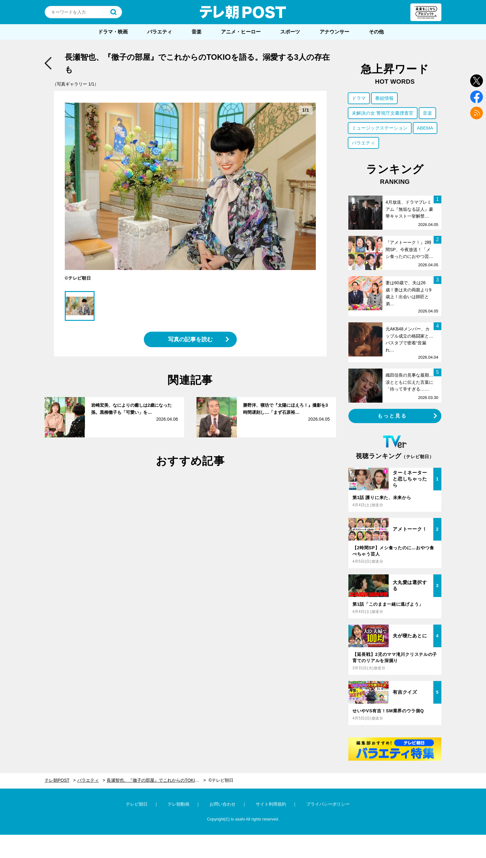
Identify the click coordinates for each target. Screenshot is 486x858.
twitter (476, 80)
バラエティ (159, 31)
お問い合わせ (223, 804)
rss (476, 113)
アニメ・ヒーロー (241, 31)
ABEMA (425, 127)
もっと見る (392, 415)
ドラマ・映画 (113, 31)
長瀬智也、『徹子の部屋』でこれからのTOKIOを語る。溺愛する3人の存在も (156, 780)
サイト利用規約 (271, 804)
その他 (376, 31)
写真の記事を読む (190, 339)
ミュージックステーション (380, 127)
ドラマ (359, 98)
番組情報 (384, 98)
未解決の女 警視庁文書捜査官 (382, 113)
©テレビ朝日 (221, 780)
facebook (476, 97)
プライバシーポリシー (328, 804)
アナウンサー (334, 31)
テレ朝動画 (178, 804)
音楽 (196, 31)
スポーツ (290, 31)
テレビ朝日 (137, 804)
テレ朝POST (243, 12)
